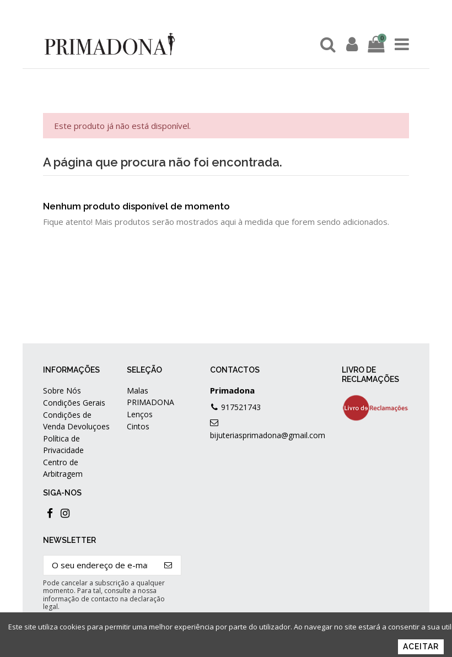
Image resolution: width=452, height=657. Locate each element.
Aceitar (421, 646)
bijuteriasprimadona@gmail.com (267, 435)
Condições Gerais (74, 402)
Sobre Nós (62, 390)
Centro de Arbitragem (63, 468)
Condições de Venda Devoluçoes (76, 421)
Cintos (138, 426)
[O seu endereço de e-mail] (100, 565)
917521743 (241, 407)
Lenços (140, 414)
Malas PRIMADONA (150, 396)
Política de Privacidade (63, 444)
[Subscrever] (168, 565)
